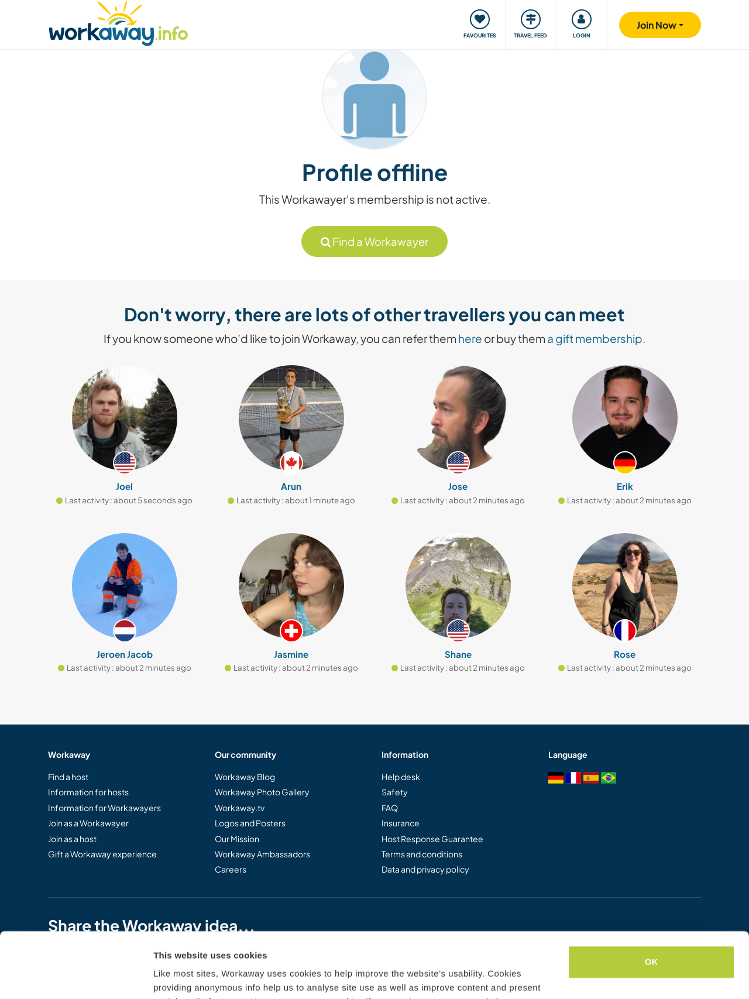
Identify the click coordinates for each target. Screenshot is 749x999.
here (470, 338)
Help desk (401, 776)
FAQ (390, 807)
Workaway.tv (239, 807)
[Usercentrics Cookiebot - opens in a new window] (76, 976)
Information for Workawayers (104, 807)
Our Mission (237, 838)
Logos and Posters (250, 823)
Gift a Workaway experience (102, 854)
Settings (170, 976)
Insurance (401, 823)
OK (651, 904)
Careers (230, 869)
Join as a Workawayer (88, 823)
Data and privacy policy (425, 869)
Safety (395, 792)
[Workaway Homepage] (118, 22)
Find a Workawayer (374, 241)
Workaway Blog (245, 776)
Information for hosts (88, 792)
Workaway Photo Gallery (262, 792)
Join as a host (72, 838)
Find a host (68, 776)
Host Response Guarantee (432, 838)
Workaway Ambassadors (262, 854)
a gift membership (595, 338)
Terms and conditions (422, 854)
